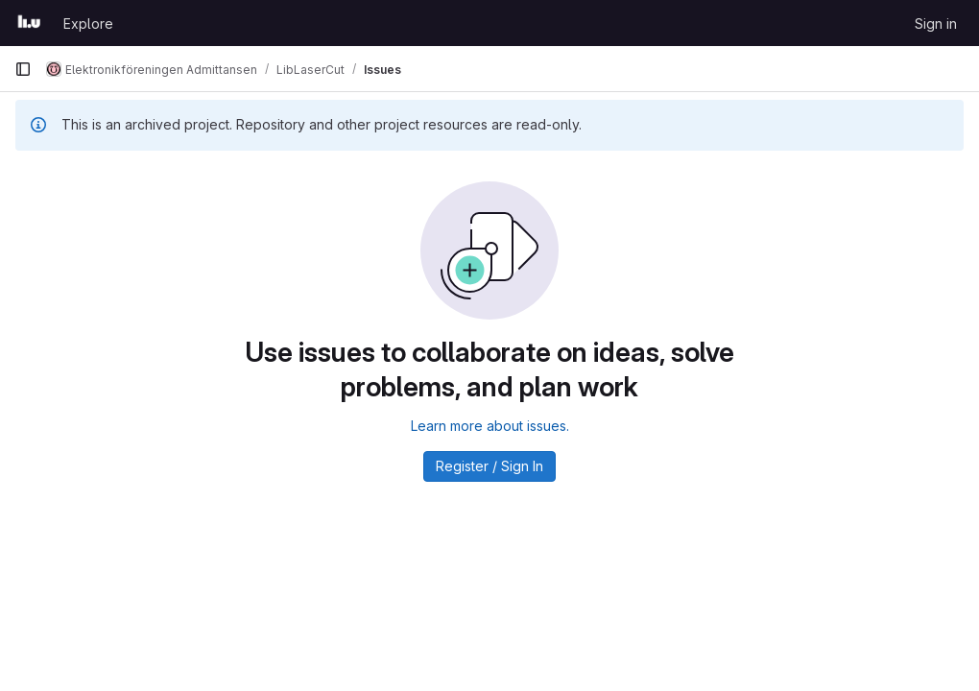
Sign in (936, 23)
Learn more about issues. (490, 425)
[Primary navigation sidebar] (23, 69)
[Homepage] (29, 23)
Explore (88, 23)
